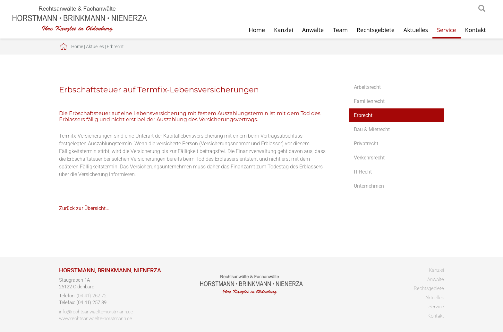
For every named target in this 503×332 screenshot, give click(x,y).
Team (340, 30)
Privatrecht (366, 143)
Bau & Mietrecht (372, 129)
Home (257, 30)
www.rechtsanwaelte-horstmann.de (95, 318)
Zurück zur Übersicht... (84, 208)
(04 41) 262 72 (92, 296)
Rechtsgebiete (376, 30)
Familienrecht (369, 101)
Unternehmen (369, 186)
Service (446, 30)
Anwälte (313, 30)
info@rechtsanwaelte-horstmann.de (96, 312)
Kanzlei (283, 30)
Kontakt (475, 30)
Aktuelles (416, 30)
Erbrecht (115, 46)
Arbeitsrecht (367, 87)
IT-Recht (363, 172)
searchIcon (482, 9)
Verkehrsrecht (369, 158)
